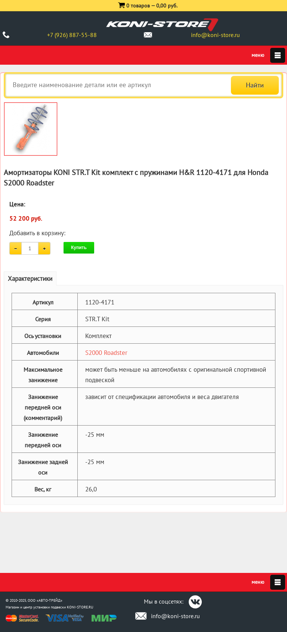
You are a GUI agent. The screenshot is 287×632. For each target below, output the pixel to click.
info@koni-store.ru (215, 35)
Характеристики (30, 278)
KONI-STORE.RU (80, 607)
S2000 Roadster (106, 353)
